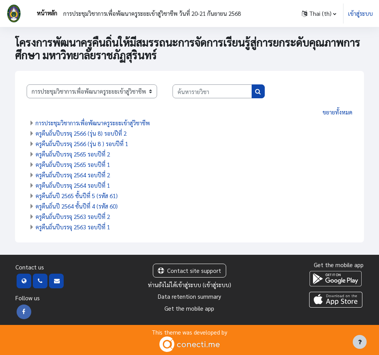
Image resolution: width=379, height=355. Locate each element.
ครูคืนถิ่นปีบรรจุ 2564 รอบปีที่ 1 (73, 185)
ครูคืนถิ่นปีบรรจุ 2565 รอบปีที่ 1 (73, 164)
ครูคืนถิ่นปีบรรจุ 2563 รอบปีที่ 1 (73, 226)
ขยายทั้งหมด (337, 112)
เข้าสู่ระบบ (360, 13)
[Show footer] (360, 342)
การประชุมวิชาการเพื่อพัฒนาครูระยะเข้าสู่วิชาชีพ (93, 122)
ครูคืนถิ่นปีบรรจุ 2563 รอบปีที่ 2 (73, 216)
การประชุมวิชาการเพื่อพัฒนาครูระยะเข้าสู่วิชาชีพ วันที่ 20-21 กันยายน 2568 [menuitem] (152, 13)
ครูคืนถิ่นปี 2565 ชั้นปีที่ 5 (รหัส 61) (77, 195)
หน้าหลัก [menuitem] (47, 13)
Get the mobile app (189, 308)
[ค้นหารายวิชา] (212, 91)
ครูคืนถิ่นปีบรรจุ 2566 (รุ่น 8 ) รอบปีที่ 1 (82, 143)
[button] (319, 13)
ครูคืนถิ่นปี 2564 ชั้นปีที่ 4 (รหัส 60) (77, 206)
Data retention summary (189, 296)
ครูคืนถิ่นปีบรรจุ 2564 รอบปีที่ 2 (73, 174)
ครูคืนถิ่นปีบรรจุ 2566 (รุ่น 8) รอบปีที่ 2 (81, 133)
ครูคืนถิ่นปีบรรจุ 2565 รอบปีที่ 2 (73, 154)
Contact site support (189, 270)
